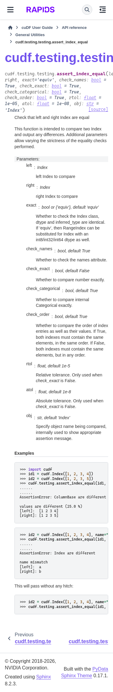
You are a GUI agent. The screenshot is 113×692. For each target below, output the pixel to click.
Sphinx (43, 676)
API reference (74, 27)
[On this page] (102, 10)
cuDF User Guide (37, 27)
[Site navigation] (10, 10)
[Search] (87, 10)
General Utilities (30, 35)
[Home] (10, 27)
